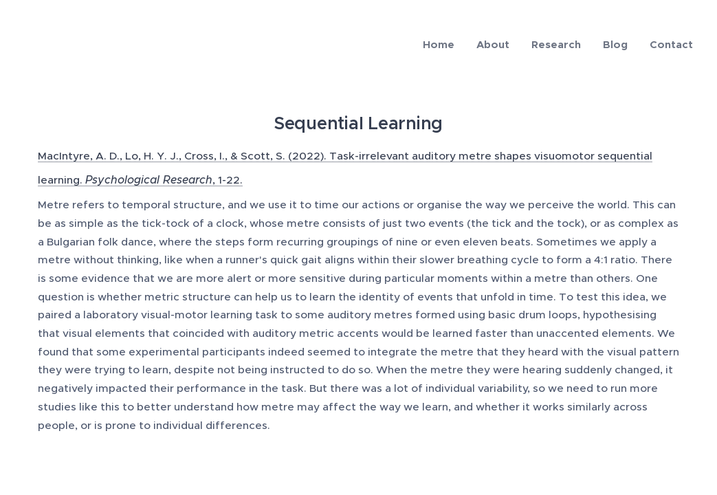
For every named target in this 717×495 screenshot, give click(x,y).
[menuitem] (442, 45)
